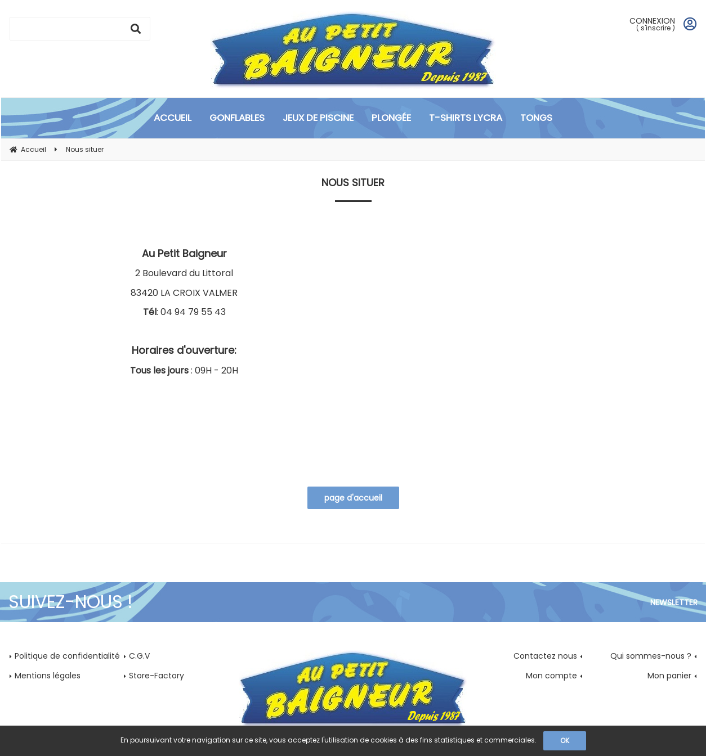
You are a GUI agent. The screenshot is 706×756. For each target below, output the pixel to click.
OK (564, 740)
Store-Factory (156, 675)
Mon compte (551, 675)
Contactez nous (545, 656)
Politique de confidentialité (67, 656)
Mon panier (669, 675)
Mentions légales (48, 675)
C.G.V (139, 656)
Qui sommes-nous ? (650, 656)
